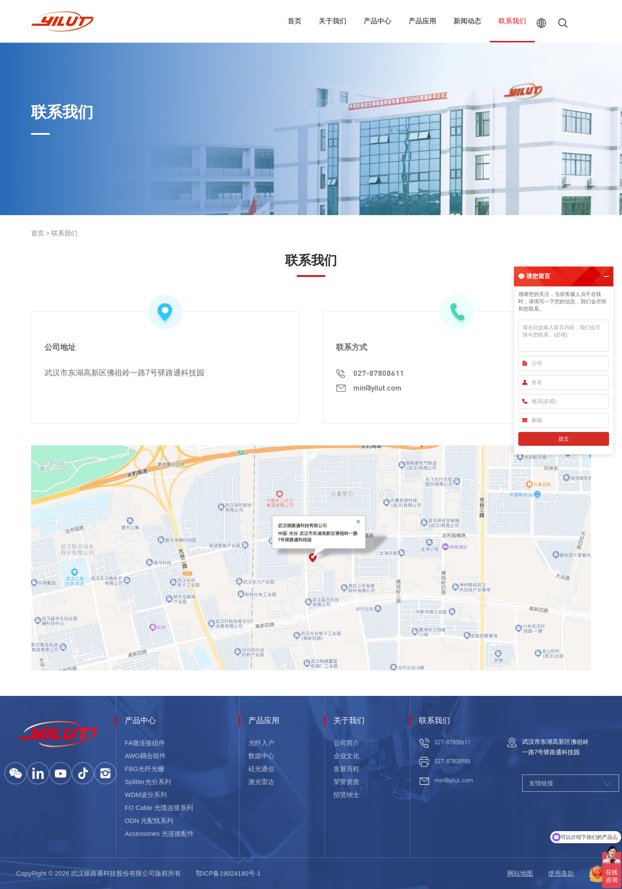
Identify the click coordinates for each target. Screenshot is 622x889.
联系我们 (512, 21)
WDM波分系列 (146, 794)
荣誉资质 (346, 781)
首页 (294, 21)
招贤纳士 (346, 794)
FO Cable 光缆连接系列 (159, 807)
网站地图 (520, 873)
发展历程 (346, 768)
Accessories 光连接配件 (159, 833)
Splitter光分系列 (148, 781)
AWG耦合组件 (145, 755)
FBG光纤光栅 (144, 768)
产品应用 (422, 21)
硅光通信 (261, 768)
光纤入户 (261, 742)
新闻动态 (467, 21)
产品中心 (377, 21)
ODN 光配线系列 (149, 820)
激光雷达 (261, 781)
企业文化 (346, 755)
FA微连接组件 (145, 742)
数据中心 (261, 755)
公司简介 (346, 742)
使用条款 (561, 873)
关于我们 (332, 21)
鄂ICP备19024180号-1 (228, 873)
